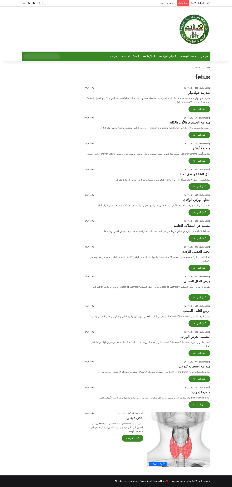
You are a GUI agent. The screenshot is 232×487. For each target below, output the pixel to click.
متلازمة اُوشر (201, 148)
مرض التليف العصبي (196, 311)
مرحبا (114, 56)
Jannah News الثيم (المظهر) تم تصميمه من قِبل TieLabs (140, 481)
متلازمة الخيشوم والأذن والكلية (189, 122)
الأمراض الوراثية (169, 56)
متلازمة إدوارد (201, 392)
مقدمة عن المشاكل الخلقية (192, 226)
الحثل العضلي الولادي (196, 251)
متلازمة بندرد (134, 418)
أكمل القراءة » (199, 109)
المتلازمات (150, 56)
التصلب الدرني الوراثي (195, 337)
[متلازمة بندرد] (178, 439)
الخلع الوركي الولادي (196, 200)
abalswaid (203, 88)
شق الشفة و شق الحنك (194, 174)
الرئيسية (205, 67)
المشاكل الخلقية (131, 56)
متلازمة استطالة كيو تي (194, 366)
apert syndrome (167, 3)
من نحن (204, 56)
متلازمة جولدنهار (199, 93)
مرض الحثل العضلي (197, 281)
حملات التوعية (189, 56)
